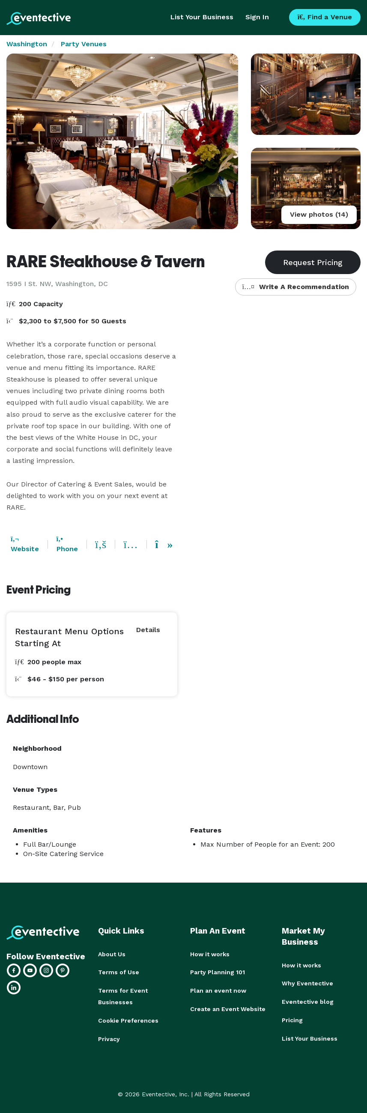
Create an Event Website (228, 1008)
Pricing (292, 1019)
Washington (26, 44)
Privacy (109, 1037)
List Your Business (201, 17)
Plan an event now (218, 990)
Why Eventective (307, 983)
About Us (111, 954)
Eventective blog (308, 1001)
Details (148, 630)
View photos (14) (319, 214)
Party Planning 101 (217, 972)
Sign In (257, 17)
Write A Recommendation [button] (295, 287)
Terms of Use (118, 972)
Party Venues (84, 44)
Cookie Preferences (128, 1019)
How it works (210, 954)
